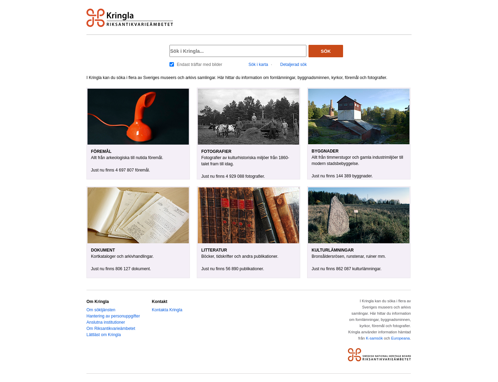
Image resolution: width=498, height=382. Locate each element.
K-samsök (374, 338)
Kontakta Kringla (167, 309)
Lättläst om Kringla (103, 334)
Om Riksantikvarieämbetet (110, 328)
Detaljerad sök (293, 64)
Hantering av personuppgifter (113, 316)
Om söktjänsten (100, 309)
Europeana (400, 338)
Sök (326, 51)
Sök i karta (258, 64)
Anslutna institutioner (105, 322)
